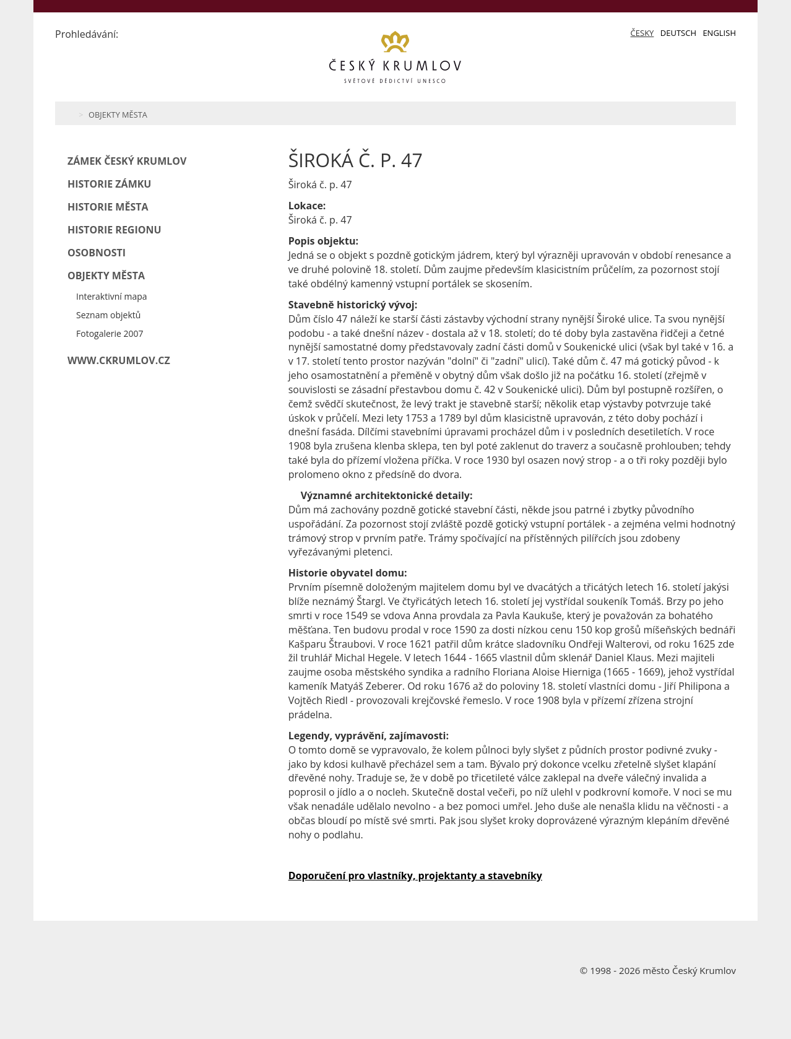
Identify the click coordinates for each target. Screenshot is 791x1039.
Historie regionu (114, 230)
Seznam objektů (108, 315)
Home (69, 113)
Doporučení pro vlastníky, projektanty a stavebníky (415, 875)
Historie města (108, 207)
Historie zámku (109, 184)
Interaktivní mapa (111, 296)
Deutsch (678, 32)
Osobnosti (96, 252)
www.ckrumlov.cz (118, 360)
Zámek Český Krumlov (126, 161)
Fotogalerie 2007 (110, 333)
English (719, 32)
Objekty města (118, 114)
